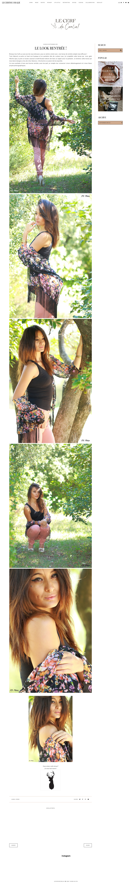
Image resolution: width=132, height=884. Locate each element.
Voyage (74, 2)
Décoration (66, 2)
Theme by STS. (74, 881)
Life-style (57, 2)
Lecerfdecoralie (11, 2)
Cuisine (81, 2)
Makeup (49, 2)
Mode (36, 2)
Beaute (43, 2)
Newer (13, 845)
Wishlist (99, 2)
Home (31, 2)
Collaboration (90, 2)
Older (88, 845)
